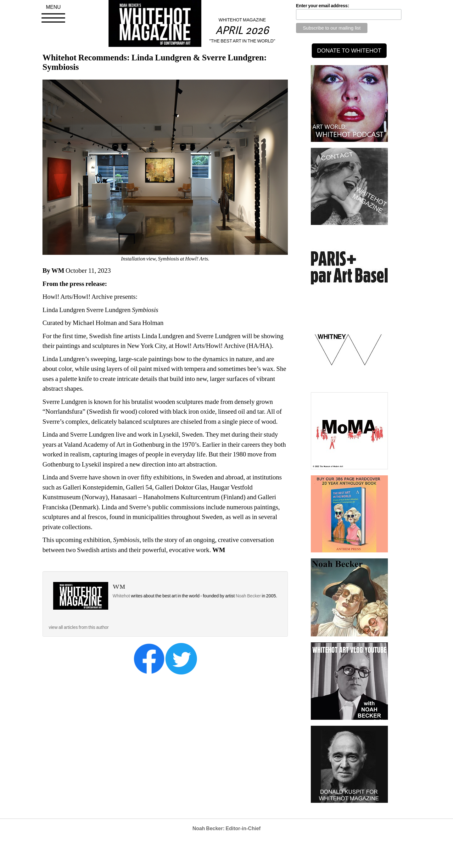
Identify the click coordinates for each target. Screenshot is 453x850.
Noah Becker (249, 595)
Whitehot (121, 595)
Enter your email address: (322, 5)
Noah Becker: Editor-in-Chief (227, 828)
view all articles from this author (79, 627)
